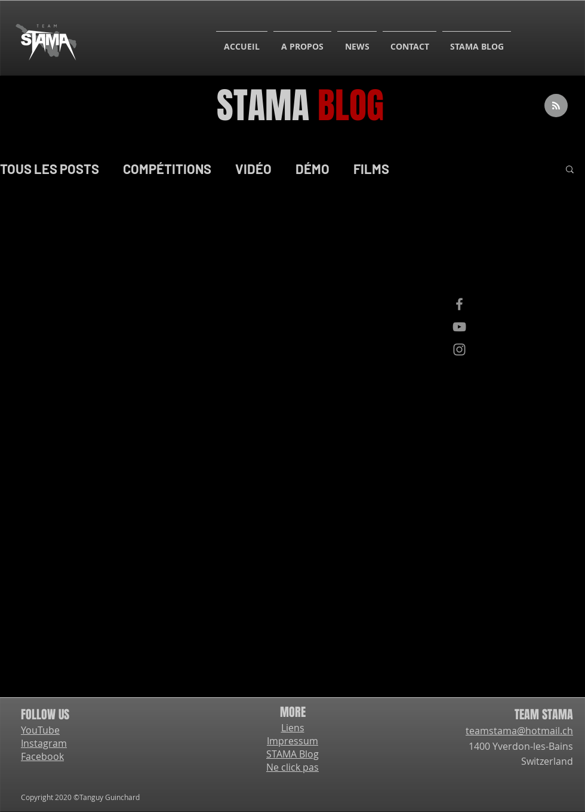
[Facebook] (459, 304)
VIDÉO (253, 168)
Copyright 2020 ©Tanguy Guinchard (80, 797)
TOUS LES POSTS (49, 168)
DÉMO (312, 168)
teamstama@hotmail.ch (519, 730)
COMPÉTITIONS (167, 168)
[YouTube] (459, 327)
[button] (569, 170)
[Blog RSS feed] (556, 106)
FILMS (371, 168)
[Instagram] (459, 349)
